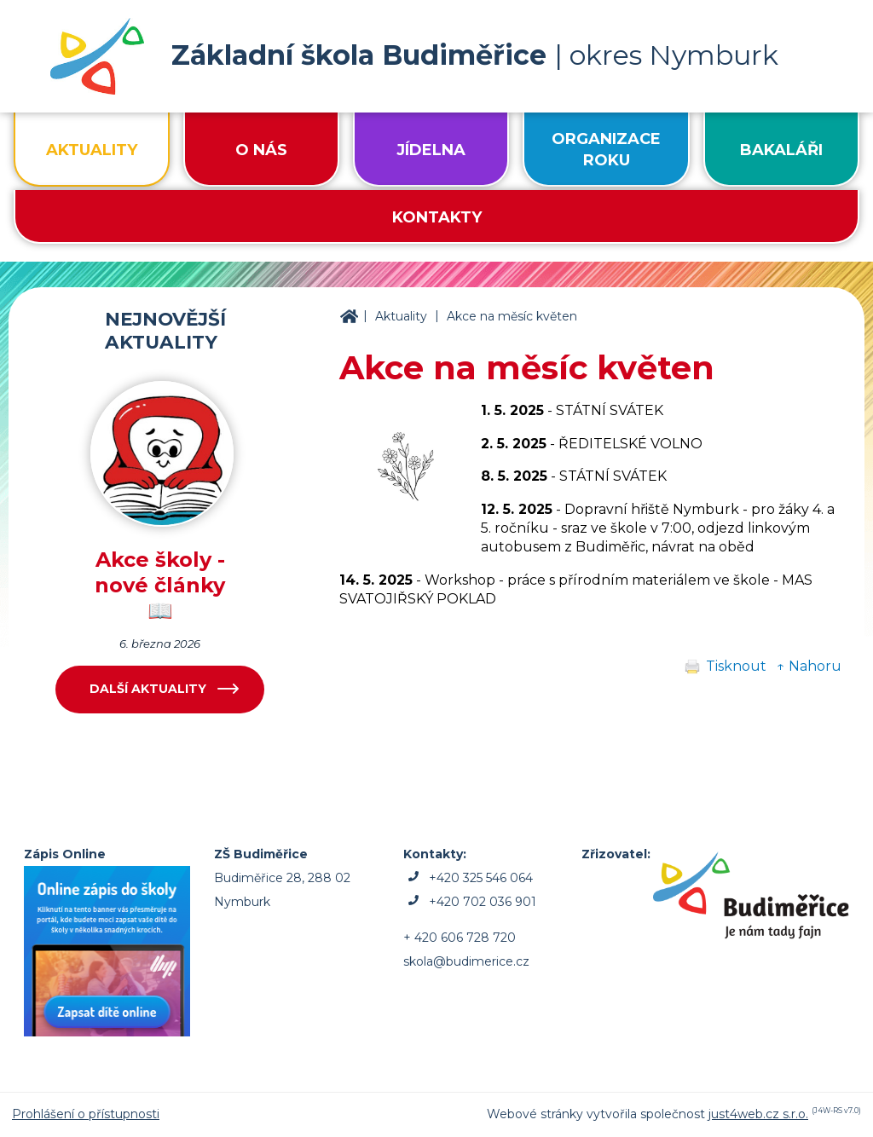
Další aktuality (148, 688)
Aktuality (401, 316)
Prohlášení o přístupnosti (85, 1114)
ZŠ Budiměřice (348, 317)
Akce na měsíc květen (512, 316)
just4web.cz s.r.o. (758, 1114)
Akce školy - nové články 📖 (160, 585)
